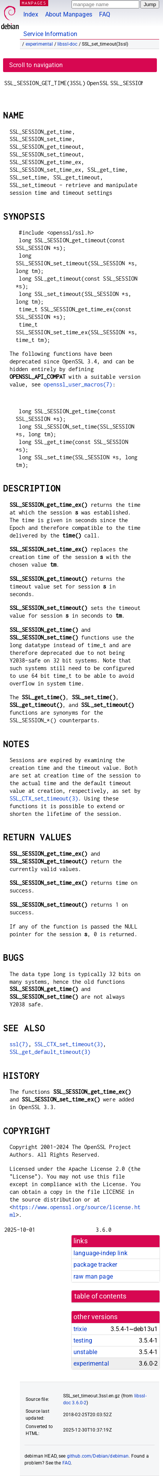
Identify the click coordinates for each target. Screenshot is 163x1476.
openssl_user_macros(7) (78, 384)
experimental (39, 44)
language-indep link (100, 1253)
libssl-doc (67, 44)
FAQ (104, 14)
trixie (80, 1329)
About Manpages (68, 14)
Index (30, 14)
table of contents (100, 1296)
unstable (85, 1352)
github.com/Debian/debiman (98, 1456)
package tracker (95, 1264)
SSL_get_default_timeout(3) (50, 1052)
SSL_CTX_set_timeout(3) (44, 798)
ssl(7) (19, 1044)
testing (82, 1340)
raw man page (93, 1276)
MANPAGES (34, 2)
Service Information (50, 34)
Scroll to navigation (36, 65)
